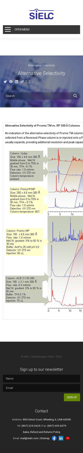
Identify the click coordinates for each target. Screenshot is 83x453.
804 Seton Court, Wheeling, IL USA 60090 (47, 419)
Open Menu (22, 29)
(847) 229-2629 (30, 425)
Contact (41, 411)
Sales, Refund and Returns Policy (41, 431)
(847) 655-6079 (56, 425)
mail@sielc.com (29, 438)
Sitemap (45, 438)
